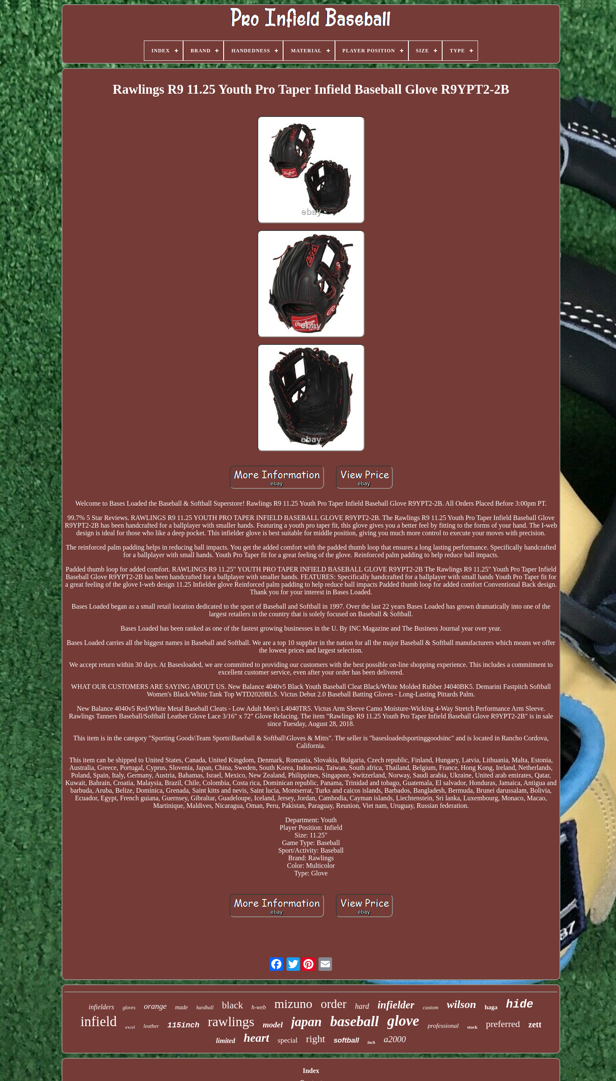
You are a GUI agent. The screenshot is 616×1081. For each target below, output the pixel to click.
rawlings (231, 1021)
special (287, 1040)
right (315, 1038)
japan (306, 1021)
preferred (503, 1024)
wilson (461, 1004)
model (273, 1024)
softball (346, 1040)
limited (225, 1040)
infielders (101, 1007)
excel (130, 1027)
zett (534, 1024)
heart (256, 1037)
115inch (184, 1025)
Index (311, 1070)
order (333, 1004)
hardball (204, 1008)
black (232, 1005)
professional (443, 1025)
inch (371, 1042)
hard (362, 1006)
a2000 (395, 1039)
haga (490, 1007)
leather (151, 1026)
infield (99, 1021)
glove (403, 1021)
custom (430, 1007)
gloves (128, 1008)
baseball (354, 1021)
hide (519, 1004)
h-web (258, 1007)
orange (155, 1006)
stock (472, 1027)
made (181, 1007)
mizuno (293, 1004)
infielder (396, 1005)
